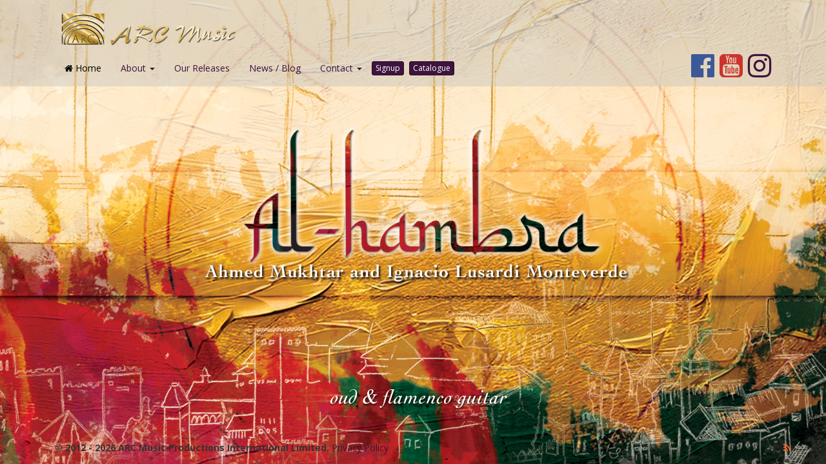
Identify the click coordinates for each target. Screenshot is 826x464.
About (138, 68)
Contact (341, 68)
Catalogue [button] (431, 68)
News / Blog (275, 68)
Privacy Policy (360, 447)
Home (83, 68)
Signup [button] (388, 68)
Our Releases (202, 68)
